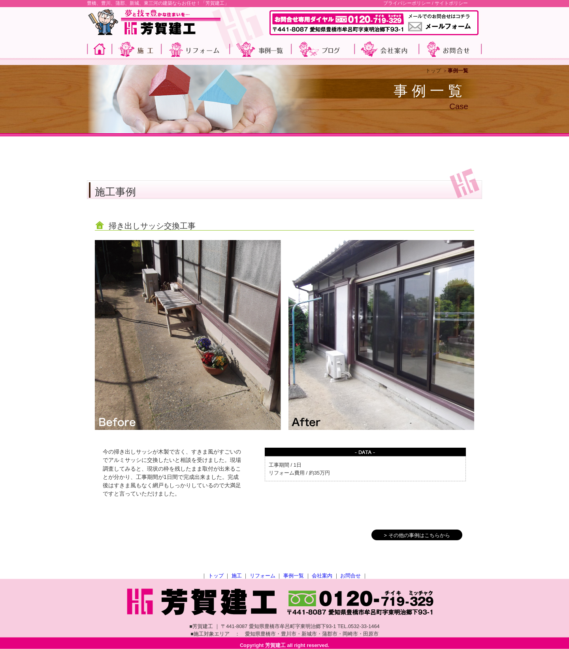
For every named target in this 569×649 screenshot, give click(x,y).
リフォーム (262, 576)
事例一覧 (293, 576)
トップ (433, 71)
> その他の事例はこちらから (417, 535)
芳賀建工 (275, 645)
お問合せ (350, 576)
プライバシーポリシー (407, 3)
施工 (237, 576)
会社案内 (322, 576)
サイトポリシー (451, 3)
